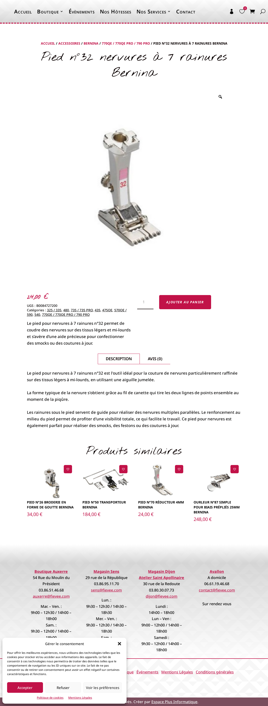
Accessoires (69, 43)
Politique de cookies (50, 698)
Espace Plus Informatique (174, 701)
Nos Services (151, 11)
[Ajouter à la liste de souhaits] (68, 469)
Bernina (91, 43)
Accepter (24, 687)
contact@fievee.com (217, 590)
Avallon (217, 571)
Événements (147, 672)
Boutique (48, 11)
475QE (107, 310)
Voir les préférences (102, 687)
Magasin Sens (106, 571)
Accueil (23, 11)
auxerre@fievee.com (51, 596)
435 (97, 310)
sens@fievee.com (106, 590)
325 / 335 (54, 310)
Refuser (63, 687)
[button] (119, 643)
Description (119, 358)
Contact (186, 11)
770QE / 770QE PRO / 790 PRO (126, 43)
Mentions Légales (80, 698)
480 (66, 310)
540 (37, 314)
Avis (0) (155, 358)
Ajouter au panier (185, 302)
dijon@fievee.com (161, 596)
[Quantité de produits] (145, 302)
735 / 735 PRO (82, 310)
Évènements (82, 11)
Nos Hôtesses (115, 11)
